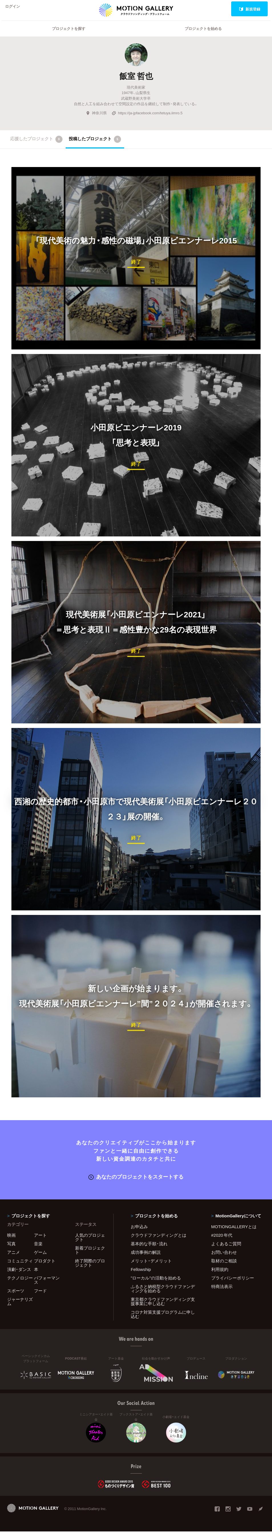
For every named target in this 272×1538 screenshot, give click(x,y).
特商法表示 (222, 1293)
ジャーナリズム (20, 1308)
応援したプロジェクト (36, 146)
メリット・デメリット (151, 1267)
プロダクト (44, 1267)
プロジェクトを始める (203, 35)
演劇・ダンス (19, 1276)
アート (40, 1241)
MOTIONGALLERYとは (234, 1233)
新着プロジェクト (90, 1256)
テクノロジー (20, 1284)
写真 (11, 1250)
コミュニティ (20, 1267)
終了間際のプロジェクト (90, 1269)
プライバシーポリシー (232, 1284)
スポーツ (15, 1297)
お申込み (139, 1233)
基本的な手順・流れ (149, 1250)
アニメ (13, 1259)
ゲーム (40, 1259)
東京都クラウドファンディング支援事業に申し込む (163, 1308)
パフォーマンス (47, 1286)
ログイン (15, 9)
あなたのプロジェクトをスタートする (136, 1183)
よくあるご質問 (226, 1250)
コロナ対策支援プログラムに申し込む (163, 1320)
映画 (11, 1241)
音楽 (38, 1250)
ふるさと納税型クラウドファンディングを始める (163, 1295)
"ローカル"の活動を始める (156, 1284)
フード (40, 1297)
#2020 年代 (222, 1241)
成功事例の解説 (146, 1259)
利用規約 (219, 1276)
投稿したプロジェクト (95, 146)
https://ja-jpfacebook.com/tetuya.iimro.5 (147, 120)
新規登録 (250, 9)
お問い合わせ (224, 1259)
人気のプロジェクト (90, 1243)
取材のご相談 (224, 1267)
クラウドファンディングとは (158, 1241)
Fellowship (141, 1276)
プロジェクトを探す (68, 35)
